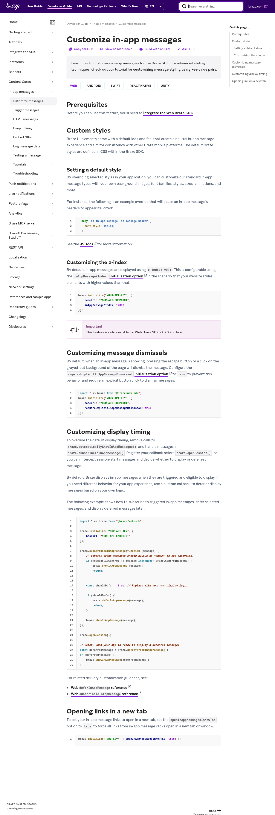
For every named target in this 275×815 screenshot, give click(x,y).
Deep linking (22, 128)
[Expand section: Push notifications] (52, 183)
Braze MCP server (22, 223)
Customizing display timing (249, 74)
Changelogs (17, 317)
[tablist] (144, 86)
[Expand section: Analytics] (52, 213)
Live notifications (22, 194)
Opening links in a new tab (249, 81)
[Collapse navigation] (52, 22)
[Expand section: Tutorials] (52, 164)
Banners (15, 72)
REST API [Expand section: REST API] (16, 247)
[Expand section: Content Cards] (52, 81)
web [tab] (73, 86)
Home (13, 22)
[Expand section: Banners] (52, 71)
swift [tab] (115, 86)
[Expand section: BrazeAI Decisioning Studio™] (52, 235)
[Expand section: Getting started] (52, 32)
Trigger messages (26, 110)
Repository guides (22, 307)
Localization (18, 257)
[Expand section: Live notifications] (52, 193)
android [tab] (94, 86)
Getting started (20, 32)
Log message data (26, 146)
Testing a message (27, 155)
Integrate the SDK (22, 52)
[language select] (155, 6)
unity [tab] (165, 86)
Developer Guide (77, 24)
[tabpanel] (144, 422)
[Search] (184, 6)
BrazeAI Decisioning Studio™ (24, 235)
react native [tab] (140, 86)
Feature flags (18, 203)
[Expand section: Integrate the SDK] (52, 52)
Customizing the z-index (250, 55)
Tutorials (15, 42)
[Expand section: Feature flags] (52, 203)
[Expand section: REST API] (52, 247)
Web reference (99, 687)
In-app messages (21, 92)
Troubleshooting (25, 173)
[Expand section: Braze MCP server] (52, 223)
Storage (14, 277)
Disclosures (17, 327)
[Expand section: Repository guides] (52, 306)
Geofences (16, 267)
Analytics (15, 213)
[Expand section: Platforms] (52, 62)
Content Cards (20, 82)
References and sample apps (30, 297)
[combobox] (211, 6)
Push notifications (22, 184)
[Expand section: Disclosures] (52, 326)
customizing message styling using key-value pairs (174, 69)
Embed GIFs (22, 137)
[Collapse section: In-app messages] (52, 91)
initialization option (126, 276)
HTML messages (25, 119)
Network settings (21, 287)
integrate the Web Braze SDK (168, 113)
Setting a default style (248, 48)
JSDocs (86, 244)
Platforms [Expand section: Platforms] (16, 62)
